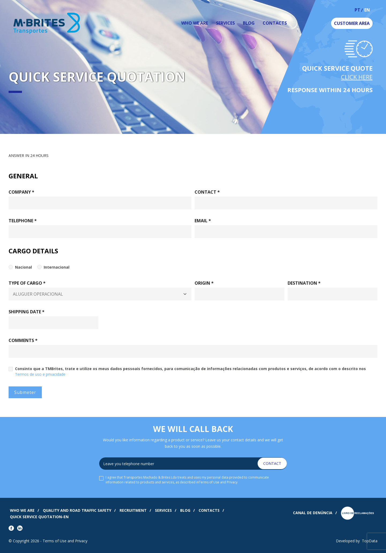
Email (203, 221)
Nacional (23, 267)
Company (21, 192)
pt (357, 10)
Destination (304, 283)
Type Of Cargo (27, 283)
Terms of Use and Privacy (218, 482)
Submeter (25, 392)
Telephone (23, 221)
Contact (207, 192)
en (367, 10)
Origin (204, 283)
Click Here (357, 77)
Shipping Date (26, 312)
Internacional (56, 267)
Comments (23, 340)
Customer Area (352, 23)
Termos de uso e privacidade (40, 374)
